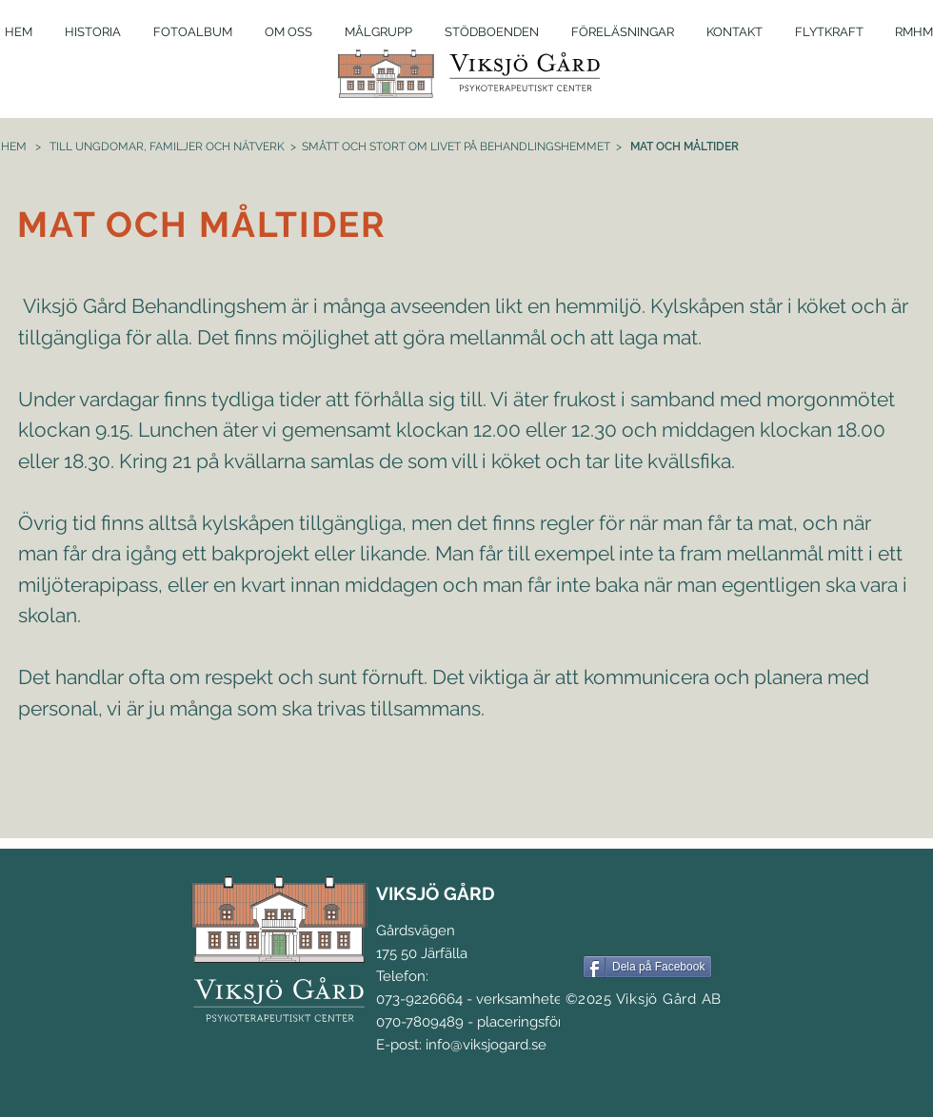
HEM (14, 146)
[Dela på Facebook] (647, 966)
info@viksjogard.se (486, 1044)
